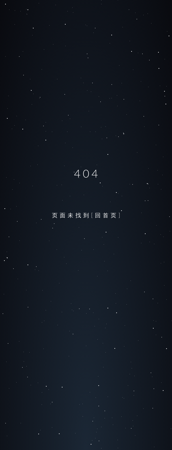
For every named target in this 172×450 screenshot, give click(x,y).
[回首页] (107, 215)
